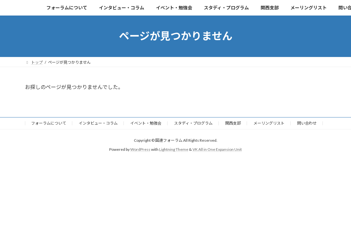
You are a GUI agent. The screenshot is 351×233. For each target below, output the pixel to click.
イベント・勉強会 (145, 123)
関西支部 (233, 123)
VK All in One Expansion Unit (217, 149)
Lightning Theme (173, 149)
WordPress (140, 149)
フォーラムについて (48, 123)
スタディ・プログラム (193, 123)
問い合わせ (307, 123)
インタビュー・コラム (98, 123)
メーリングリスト (269, 123)
